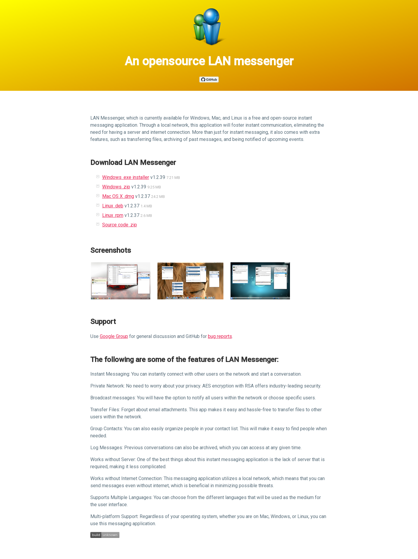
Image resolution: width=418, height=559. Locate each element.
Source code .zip (119, 225)
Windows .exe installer (125, 177)
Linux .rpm (112, 215)
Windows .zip (116, 187)
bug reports (220, 336)
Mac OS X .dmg (118, 196)
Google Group (114, 336)
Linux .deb (112, 206)
